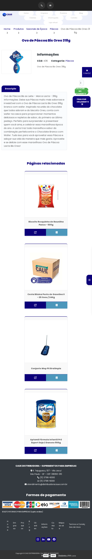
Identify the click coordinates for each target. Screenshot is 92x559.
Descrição (10, 88)
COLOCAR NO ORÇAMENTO (81, 91)
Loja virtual (53, 22)
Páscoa (54, 29)
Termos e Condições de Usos (77, 525)
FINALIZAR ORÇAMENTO (83, 101)
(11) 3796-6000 (46, 477)
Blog (81, 13)
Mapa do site (61, 525)
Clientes (32, 18)
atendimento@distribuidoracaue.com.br (46, 484)
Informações (53, 18)
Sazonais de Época (36, 29)
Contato (74, 18)
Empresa (44, 13)
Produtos (63, 13)
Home (26, 13)
